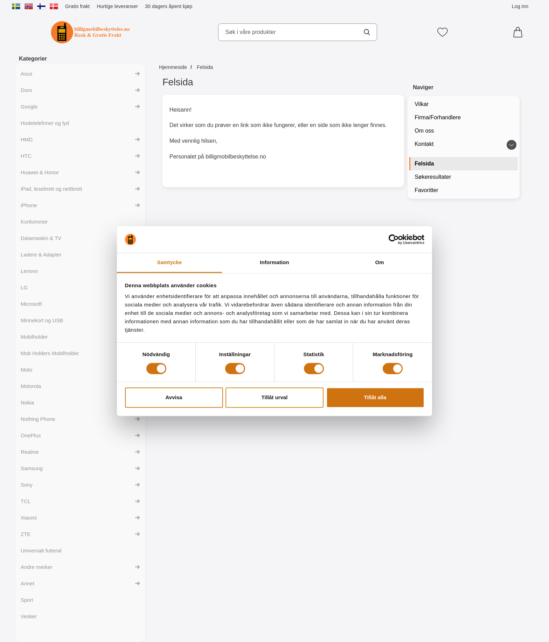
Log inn (520, 6)
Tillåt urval (275, 398)
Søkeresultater (433, 177)
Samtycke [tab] (169, 263)
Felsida (424, 164)
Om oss (424, 131)
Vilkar (422, 104)
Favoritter (426, 190)
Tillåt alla (375, 398)
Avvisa (174, 398)
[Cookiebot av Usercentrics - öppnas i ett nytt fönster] (393, 239)
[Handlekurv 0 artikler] (519, 32)
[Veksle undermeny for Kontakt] (511, 145)
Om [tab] (379, 263)
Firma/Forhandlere (438, 117)
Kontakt (424, 144)
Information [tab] (274, 263)
